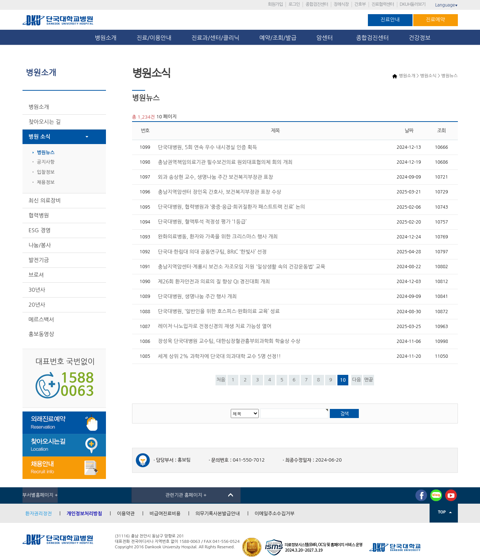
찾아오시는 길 (45, 121)
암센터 (326, 38)
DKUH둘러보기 (413, 4)
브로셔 (36, 275)
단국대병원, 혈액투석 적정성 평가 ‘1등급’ (202, 221)
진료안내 (390, 19)
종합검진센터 (316, 4)
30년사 (37, 289)
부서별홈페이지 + (40, 495)
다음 (356, 379)
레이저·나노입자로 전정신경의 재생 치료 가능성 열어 (214, 326)
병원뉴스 (46, 152)
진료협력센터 (383, 4)
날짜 (409, 130)
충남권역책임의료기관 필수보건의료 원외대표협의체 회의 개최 (225, 162)
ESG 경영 (40, 230)
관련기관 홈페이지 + (186, 495)
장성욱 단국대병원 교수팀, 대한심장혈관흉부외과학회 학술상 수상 (229, 341)
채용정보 (46, 182)
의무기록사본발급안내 (218, 513)
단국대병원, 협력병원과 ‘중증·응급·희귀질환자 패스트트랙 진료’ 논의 (231, 206)
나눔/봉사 (40, 245)
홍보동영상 (41, 334)
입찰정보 (46, 172)
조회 (441, 130)
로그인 (294, 4)
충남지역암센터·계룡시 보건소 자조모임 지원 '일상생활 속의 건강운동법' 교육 (241, 266)
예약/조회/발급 (277, 38)
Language (446, 5)
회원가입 (275, 4)
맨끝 (368, 379)
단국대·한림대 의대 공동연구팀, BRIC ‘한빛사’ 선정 (212, 251)
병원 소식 (40, 136)
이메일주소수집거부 (275, 513)
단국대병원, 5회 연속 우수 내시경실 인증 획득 (207, 147)
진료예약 (435, 19)
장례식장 (341, 4)
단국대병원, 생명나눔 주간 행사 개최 (197, 296)
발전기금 (39, 260)
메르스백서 (41, 319)
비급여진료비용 (165, 513)
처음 (220, 379)
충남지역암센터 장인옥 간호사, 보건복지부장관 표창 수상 (219, 191)
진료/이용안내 (153, 38)
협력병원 (39, 215)
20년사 (37, 304)
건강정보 (420, 38)
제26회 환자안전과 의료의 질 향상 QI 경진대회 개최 (214, 281)
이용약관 (126, 513)
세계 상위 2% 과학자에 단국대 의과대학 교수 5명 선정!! (219, 356)
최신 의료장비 (45, 200)
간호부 (360, 4)
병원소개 (105, 38)
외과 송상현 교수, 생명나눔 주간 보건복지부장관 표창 (215, 177)
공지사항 (46, 162)
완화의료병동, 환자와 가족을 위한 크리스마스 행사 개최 (218, 236)
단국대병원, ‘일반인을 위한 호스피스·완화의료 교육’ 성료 (219, 311)
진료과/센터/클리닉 (215, 38)
